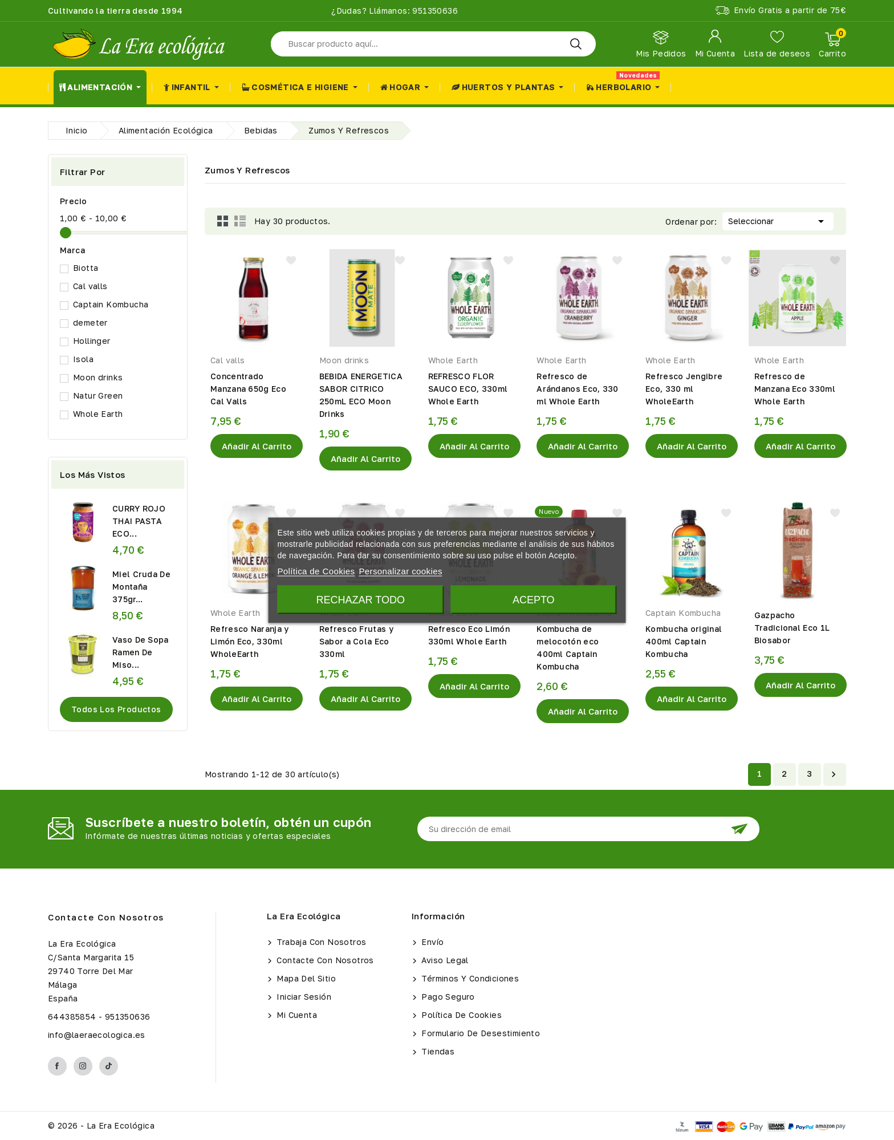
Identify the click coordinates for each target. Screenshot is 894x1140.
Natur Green (98, 395)
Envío (431, 942)
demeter (90, 322)
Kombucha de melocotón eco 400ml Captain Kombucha (568, 647)
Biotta (85, 268)
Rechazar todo (360, 599)
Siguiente (833, 774)
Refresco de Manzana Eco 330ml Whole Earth (794, 388)
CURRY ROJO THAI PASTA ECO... (138, 521)
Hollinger (92, 341)
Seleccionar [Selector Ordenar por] (778, 220)
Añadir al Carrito (256, 446)
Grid (223, 221)
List (240, 221)
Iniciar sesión (302, 996)
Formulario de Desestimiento (479, 1033)
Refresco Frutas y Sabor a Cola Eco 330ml (356, 641)
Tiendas (436, 1051)
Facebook (57, 1066)
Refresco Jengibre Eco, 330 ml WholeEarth (683, 388)
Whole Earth (98, 414)
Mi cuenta (295, 1015)
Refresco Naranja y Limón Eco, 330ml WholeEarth (249, 641)
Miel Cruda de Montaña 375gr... (141, 586)
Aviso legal (444, 960)
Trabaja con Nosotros (320, 942)
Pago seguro (447, 996)
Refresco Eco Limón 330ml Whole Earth (469, 635)
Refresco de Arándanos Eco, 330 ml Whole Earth (577, 388)
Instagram (83, 1066)
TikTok (108, 1066)
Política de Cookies (460, 1015)
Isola (83, 359)
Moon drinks (98, 377)
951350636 (434, 10)
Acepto (534, 599)
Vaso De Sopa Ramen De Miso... (140, 652)
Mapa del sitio (305, 978)
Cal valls (90, 286)
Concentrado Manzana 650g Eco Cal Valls (248, 388)
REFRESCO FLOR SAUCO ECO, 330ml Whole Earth (468, 388)
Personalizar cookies (400, 570)
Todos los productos (116, 709)
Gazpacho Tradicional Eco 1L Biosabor (792, 627)
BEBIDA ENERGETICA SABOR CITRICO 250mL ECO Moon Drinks (361, 395)
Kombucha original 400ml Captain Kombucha (683, 641)
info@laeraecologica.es (96, 1035)
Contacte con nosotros (106, 917)
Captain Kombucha (110, 304)
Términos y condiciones (469, 978)
